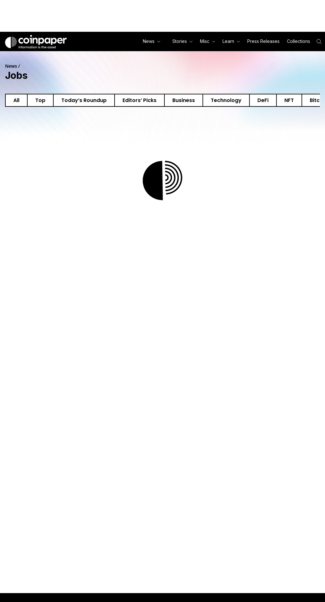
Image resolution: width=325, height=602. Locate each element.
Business (183, 100)
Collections (298, 41)
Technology (226, 100)
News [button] (151, 41)
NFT (289, 100)
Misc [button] (207, 41)
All (16, 100)
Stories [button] (182, 41)
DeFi (263, 100)
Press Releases (263, 41)
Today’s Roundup (84, 100)
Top (40, 100)
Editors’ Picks (139, 100)
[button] (263, 41)
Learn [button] (231, 41)
